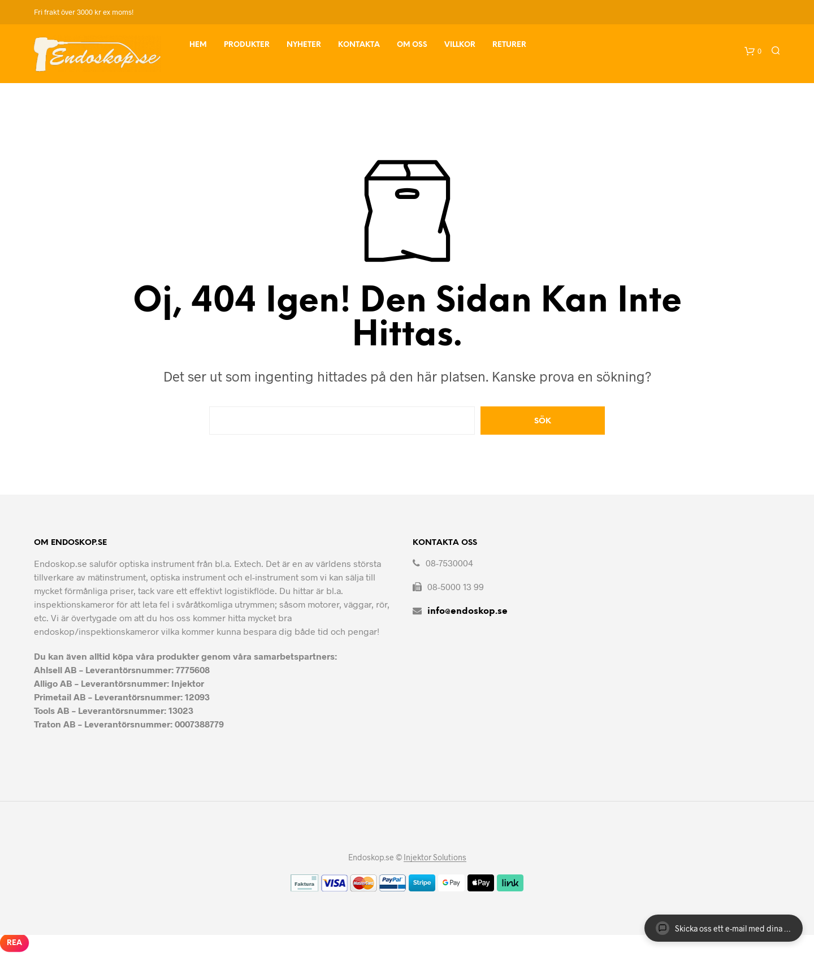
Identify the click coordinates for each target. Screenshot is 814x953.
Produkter (247, 45)
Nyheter (304, 45)
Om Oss (412, 45)
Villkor (459, 45)
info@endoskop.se (467, 611)
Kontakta (359, 45)
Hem (198, 45)
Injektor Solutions (435, 857)
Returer (509, 45)
